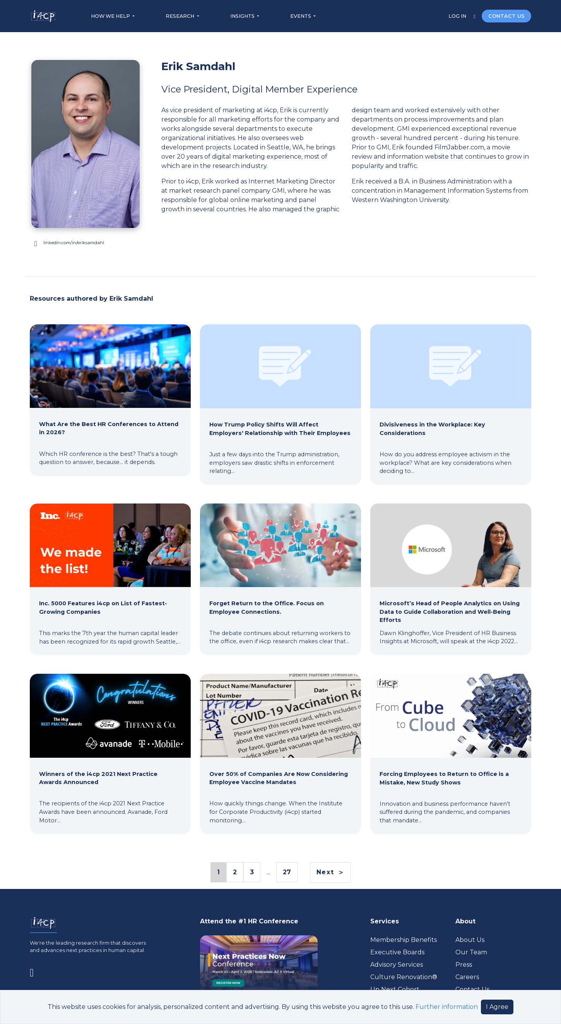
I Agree (497, 1006)
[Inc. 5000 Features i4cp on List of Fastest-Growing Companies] (110, 574)
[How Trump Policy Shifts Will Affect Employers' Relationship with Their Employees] (280, 400)
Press (463, 964)
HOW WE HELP (111, 16)
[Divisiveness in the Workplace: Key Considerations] (450, 400)
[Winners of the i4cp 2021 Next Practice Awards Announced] (110, 749)
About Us (469, 940)
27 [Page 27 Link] (287, 872)
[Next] (330, 872)
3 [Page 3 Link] (252, 872)
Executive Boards (397, 952)
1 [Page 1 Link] (218, 872)
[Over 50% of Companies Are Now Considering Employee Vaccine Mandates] (280, 749)
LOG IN (457, 16)
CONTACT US (506, 16)
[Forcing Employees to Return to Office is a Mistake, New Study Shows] (450, 749)
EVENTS (301, 16)
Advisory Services (396, 964)
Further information (447, 1006)
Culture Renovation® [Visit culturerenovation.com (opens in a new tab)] (403, 977)
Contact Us (472, 989)
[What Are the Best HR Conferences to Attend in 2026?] (110, 395)
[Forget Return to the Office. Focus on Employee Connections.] (280, 574)
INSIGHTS (243, 16)
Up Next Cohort (394, 989)
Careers (467, 977)
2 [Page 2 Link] (235, 872)
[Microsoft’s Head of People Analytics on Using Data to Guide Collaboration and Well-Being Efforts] (450, 574)
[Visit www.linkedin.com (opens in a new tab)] (85, 242)
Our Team (471, 952)
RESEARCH (180, 16)
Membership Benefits (403, 940)
